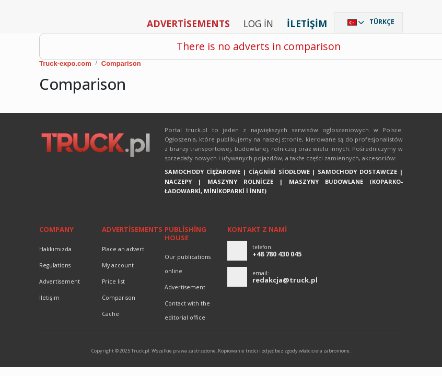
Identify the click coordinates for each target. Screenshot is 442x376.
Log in (258, 23)
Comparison (121, 63)
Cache (110, 314)
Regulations (55, 265)
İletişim (307, 23)
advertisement (59, 281)
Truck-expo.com (65, 63)
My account (118, 265)
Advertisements (188, 23)
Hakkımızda (55, 249)
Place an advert (123, 249)
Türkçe (381, 21)
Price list (113, 281)
